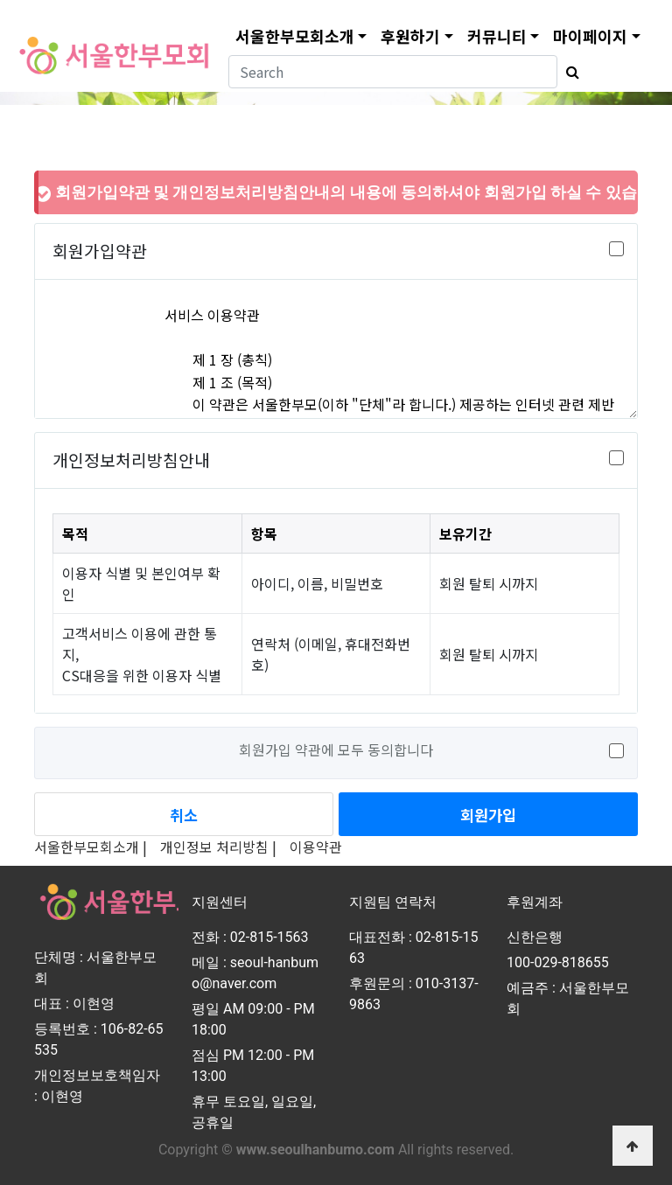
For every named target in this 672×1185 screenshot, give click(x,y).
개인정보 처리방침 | (218, 846)
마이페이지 (590, 35)
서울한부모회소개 (294, 35)
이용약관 (316, 846)
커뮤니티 (497, 35)
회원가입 (488, 815)
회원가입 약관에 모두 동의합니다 (336, 749)
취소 (184, 815)
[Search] (392, 71)
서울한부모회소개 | (90, 846)
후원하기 (410, 35)
